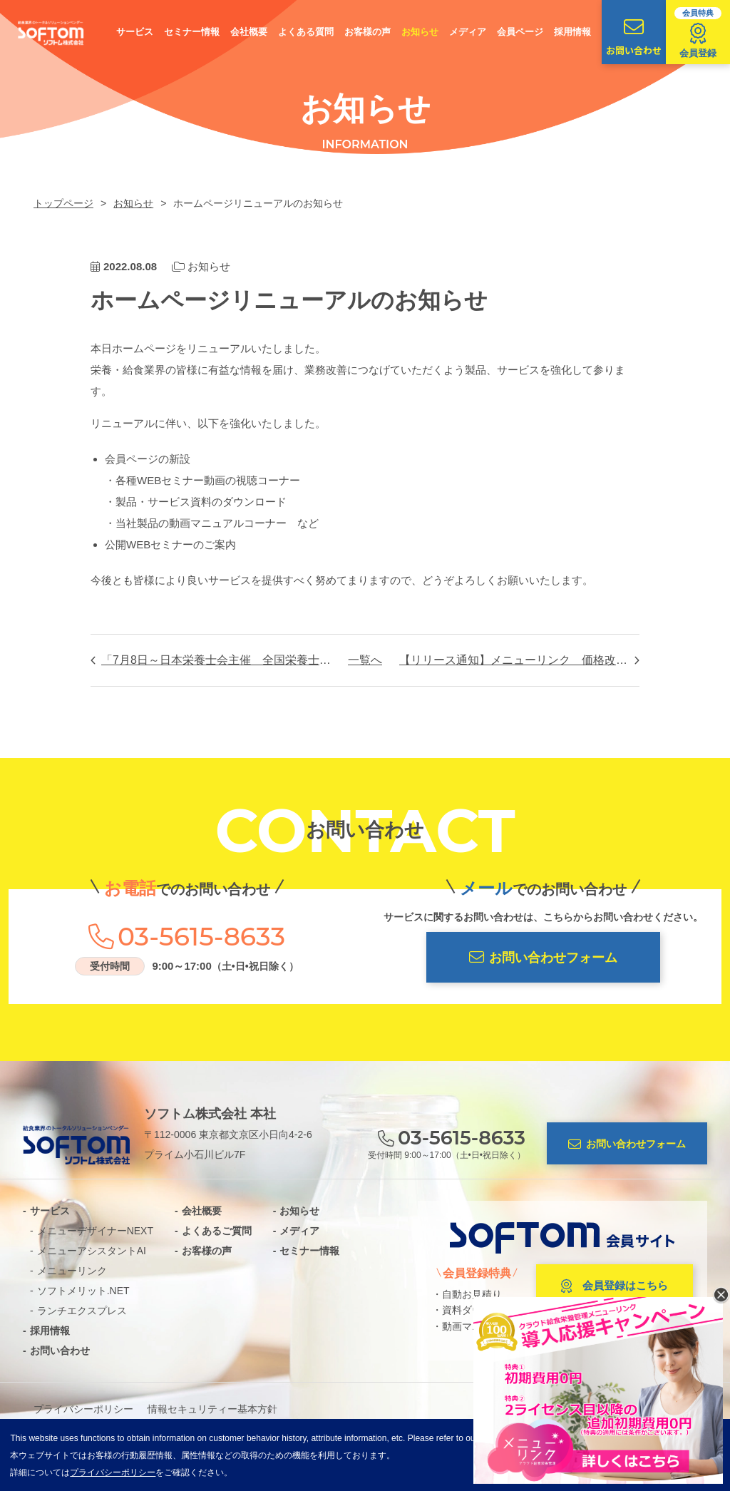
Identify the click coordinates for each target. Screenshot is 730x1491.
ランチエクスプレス (82, 1310)
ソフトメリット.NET (83, 1290)
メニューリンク (72, 1270)
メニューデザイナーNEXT (95, 1230)
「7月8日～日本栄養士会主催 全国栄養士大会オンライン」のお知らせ (216, 660)
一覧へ (365, 660)
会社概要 (248, 31)
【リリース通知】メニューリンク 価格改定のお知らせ (519, 660)
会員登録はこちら (614, 1286)
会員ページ (520, 31)
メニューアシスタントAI (91, 1250)
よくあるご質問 (217, 1230)
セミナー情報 (192, 31)
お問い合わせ (634, 37)
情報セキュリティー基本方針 (212, 1409)
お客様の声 (367, 31)
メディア (467, 31)
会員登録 (698, 32)
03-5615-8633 (201, 936)
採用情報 (572, 31)
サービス (134, 31)
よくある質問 (306, 31)
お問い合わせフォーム (543, 957)
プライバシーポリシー (83, 1409)
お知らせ (419, 31)
